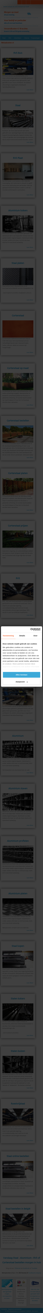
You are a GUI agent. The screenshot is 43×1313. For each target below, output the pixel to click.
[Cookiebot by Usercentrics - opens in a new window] (30, 629)
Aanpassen (22, 682)
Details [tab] (22, 636)
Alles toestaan (21, 675)
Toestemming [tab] (8, 636)
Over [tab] (35, 636)
